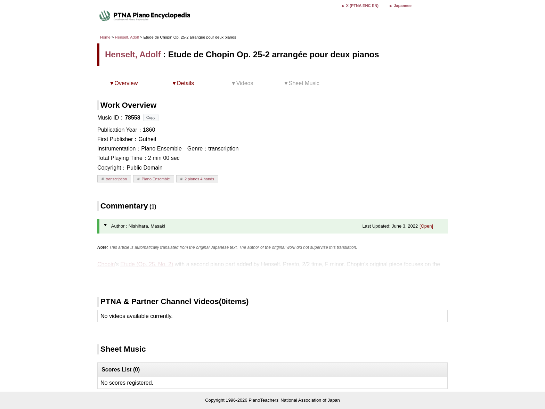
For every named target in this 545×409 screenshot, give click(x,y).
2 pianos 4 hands (199, 179)
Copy (150, 117)
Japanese (403, 5)
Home (105, 37)
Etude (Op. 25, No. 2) (146, 264)
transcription (116, 179)
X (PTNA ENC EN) (362, 5)
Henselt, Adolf (127, 37)
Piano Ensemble (155, 179)
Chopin (106, 264)
